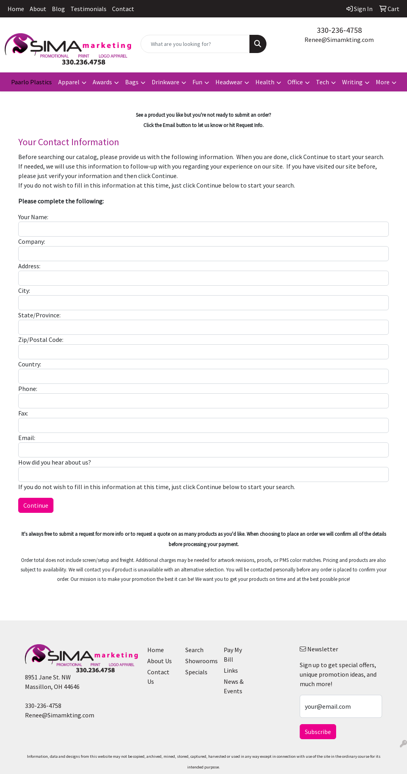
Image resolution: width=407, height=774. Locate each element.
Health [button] (264, 82)
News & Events (233, 686)
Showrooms (199, 661)
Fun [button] (197, 82)
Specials (196, 672)
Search (194, 650)
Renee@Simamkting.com (339, 40)
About (38, 9)
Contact (123, 9)
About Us (159, 661)
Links (231, 670)
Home (16, 9)
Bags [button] (132, 82)
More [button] (383, 82)
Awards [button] (102, 82)
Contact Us (158, 676)
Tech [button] (322, 82)
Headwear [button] (228, 82)
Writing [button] (352, 82)
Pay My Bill (233, 654)
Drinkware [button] (165, 82)
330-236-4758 (339, 30)
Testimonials (88, 9)
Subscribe (318, 732)
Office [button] (295, 82)
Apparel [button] (69, 82)
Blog (58, 9)
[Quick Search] (195, 44)
